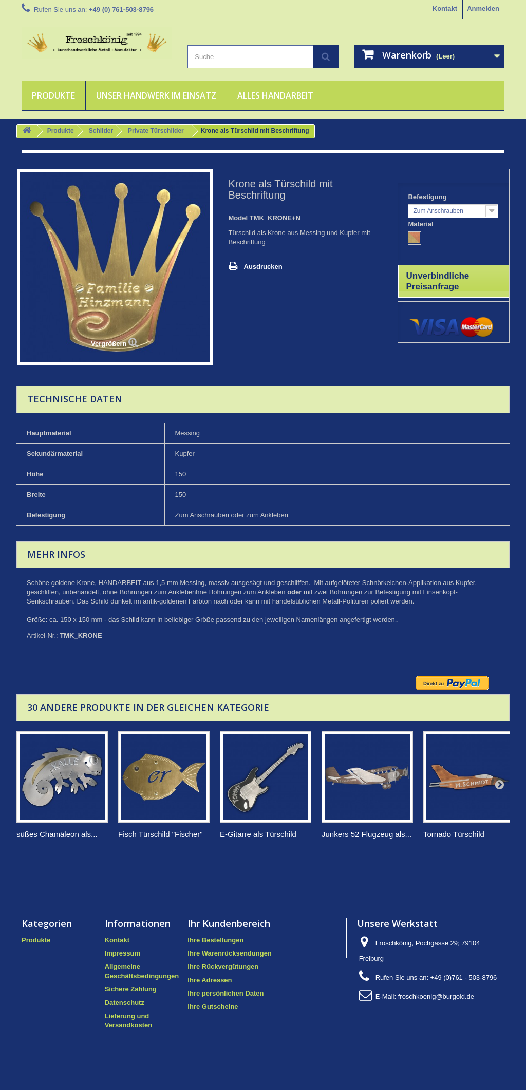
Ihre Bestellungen (215, 940)
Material (421, 224)
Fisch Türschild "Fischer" (160, 834)
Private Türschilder (156, 130)
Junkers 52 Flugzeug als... (366, 834)
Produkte (53, 95)
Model (238, 218)
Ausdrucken (263, 266)
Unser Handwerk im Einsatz (156, 95)
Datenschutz (124, 1002)
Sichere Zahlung (131, 989)
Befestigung (428, 197)
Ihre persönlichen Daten (225, 993)
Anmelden (483, 8)
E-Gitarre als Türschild (258, 834)
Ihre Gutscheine (212, 1006)
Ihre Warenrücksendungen (229, 953)
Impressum (122, 953)
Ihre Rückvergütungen (222, 966)
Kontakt (445, 8)
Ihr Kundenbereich (228, 923)
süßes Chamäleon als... (57, 834)
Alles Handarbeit (275, 95)
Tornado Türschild (453, 834)
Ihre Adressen (209, 980)
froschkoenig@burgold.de (436, 996)
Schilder (101, 130)
